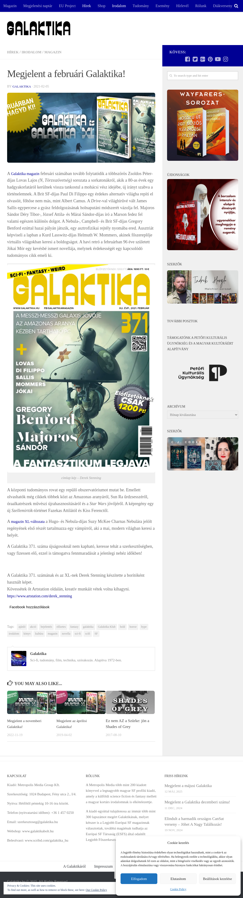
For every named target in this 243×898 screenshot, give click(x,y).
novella (66, 633)
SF (96, 633)
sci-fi (78, 633)
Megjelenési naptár (37, 6)
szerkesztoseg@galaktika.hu (38, 822)
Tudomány (141, 6)
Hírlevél (182, 6)
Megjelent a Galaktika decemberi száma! (197, 802)
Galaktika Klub (107, 626)
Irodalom (119, 6)
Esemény (163, 6)
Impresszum (103, 866)
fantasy (74, 626)
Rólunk (200, 6)
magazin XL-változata (30, 521)
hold (122, 626)
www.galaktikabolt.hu (37, 831)
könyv (27, 633)
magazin (52, 633)
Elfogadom (139, 879)
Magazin (10, 6)
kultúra (39, 633)
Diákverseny (222, 6)
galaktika (88, 626)
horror (133, 626)
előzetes (61, 626)
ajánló (22, 626)
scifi (87, 633)
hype (144, 626)
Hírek (86, 6)
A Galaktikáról (74, 866)
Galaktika (22, 86)
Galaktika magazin (27, 173)
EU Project (67, 6)
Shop (101, 6)
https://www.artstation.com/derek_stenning (44, 596)
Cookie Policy (178, 889)
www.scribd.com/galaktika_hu (46, 840)
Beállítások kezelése (217, 879)
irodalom (14, 633)
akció (33, 626)
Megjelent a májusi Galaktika (188, 785)
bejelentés (46, 626)
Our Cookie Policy (96, 890)
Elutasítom (178, 879)
